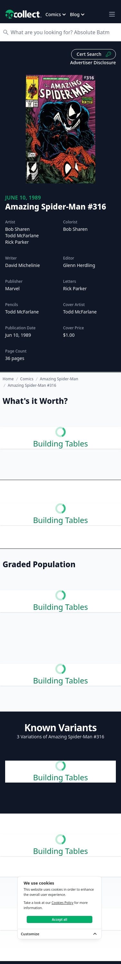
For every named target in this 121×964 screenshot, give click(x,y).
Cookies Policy (62, 902)
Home (8, 379)
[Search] (63, 32)
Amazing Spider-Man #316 (32, 385)
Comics (26, 379)
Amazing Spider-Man (59, 379)
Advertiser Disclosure (93, 62)
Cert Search (94, 54)
